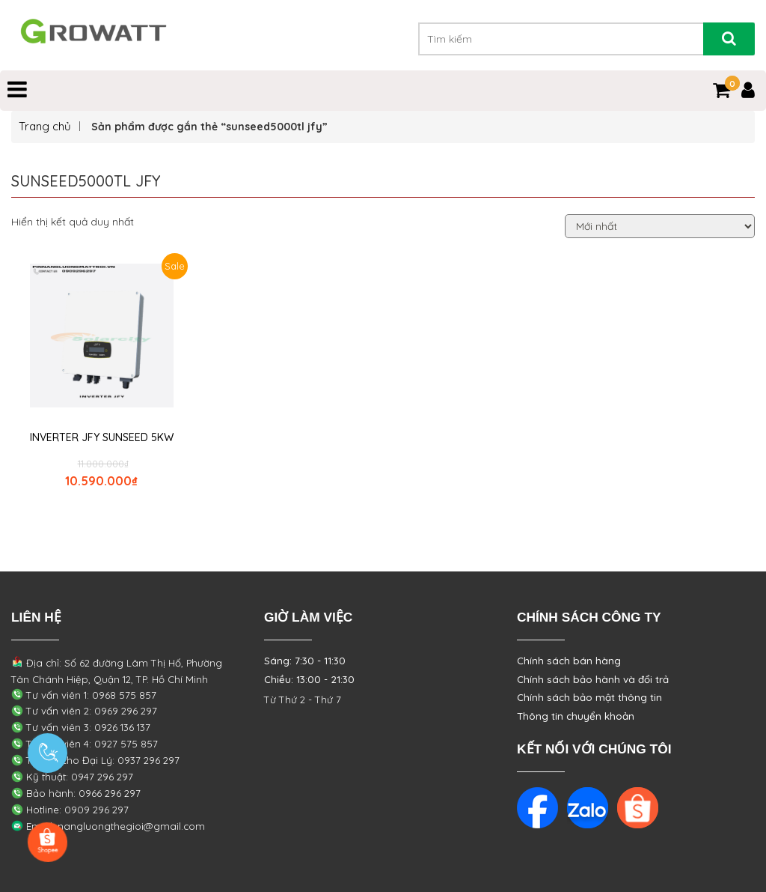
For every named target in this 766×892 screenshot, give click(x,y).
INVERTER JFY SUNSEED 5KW (102, 437)
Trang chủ (45, 126)
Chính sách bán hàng (569, 661)
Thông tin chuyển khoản (575, 716)
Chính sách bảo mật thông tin (589, 697)
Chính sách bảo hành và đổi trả (593, 679)
